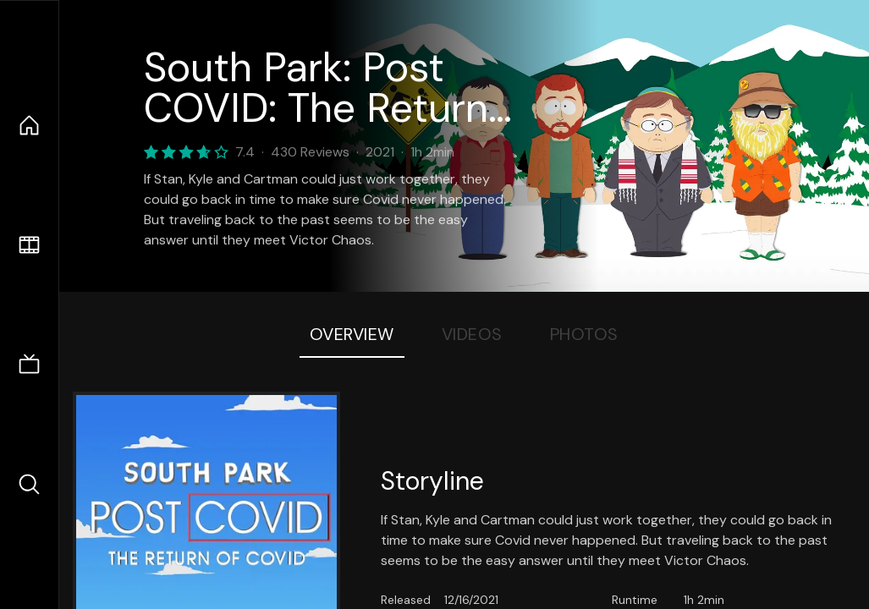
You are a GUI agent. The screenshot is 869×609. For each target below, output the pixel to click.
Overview (352, 334)
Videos (472, 334)
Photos (584, 334)
